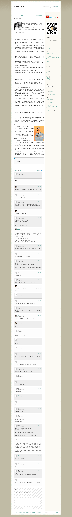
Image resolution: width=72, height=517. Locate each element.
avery (18, 395)
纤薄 (18, 186)
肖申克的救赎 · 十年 (49, 99)
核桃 (18, 300)
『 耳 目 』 (47, 72)
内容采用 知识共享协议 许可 (40, 512)
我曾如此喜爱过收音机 (50, 53)
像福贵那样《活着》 (49, 103)
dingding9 (19, 253)
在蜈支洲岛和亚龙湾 (39, 15)
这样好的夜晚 (19, 7)
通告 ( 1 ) (37, 170)
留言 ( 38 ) (40, 170)
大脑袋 (18, 229)
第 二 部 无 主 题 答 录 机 (50, 105)
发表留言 (16, 170)
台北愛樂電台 (51, 91)
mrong (18, 307)
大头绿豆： (16, 512)
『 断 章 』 (47, 66)
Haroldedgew (48, 40)
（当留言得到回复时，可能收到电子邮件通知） (22, 492)
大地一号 (18, 294)
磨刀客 (47, 54)
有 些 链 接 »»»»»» (52, 94)
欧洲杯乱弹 (48, 79)
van (18, 479)
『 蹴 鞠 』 (47, 76)
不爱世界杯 (48, 78)
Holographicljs (48, 48)
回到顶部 (57, 512)
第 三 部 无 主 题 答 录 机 (50, 110)
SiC (18, 217)
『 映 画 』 (47, 71)
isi (17, 368)
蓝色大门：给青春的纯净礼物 (50, 102)
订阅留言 (20, 170)
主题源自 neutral (32, 512)
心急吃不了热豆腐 (49, 61)
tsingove (18, 210)
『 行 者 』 (47, 74)
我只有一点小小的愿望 (19, 15)
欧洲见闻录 (48, 75)
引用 (40, 173)
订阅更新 (57, 6)
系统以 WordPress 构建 (26, 512)
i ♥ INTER (48, 77)
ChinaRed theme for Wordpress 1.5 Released (53, 106)
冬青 (18, 455)
